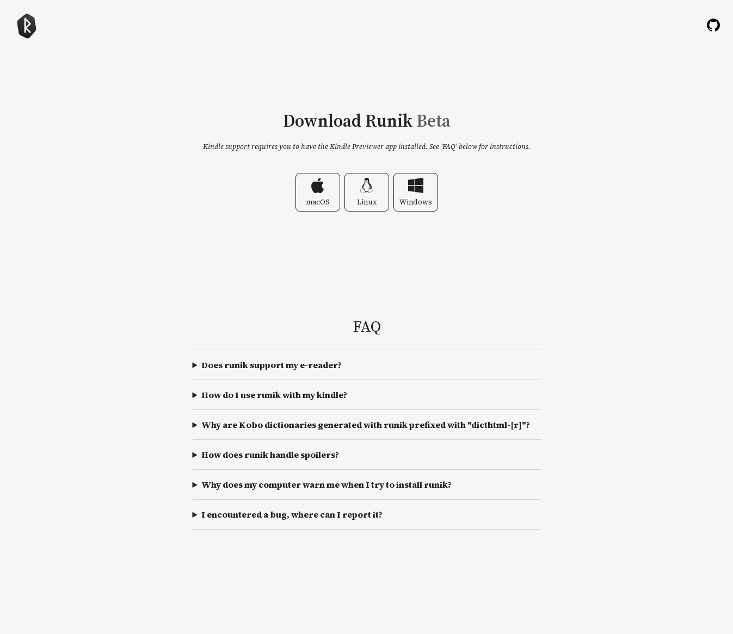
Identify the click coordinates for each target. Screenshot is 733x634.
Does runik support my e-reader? (271, 365)
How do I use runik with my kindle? (274, 395)
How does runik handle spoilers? (270, 455)
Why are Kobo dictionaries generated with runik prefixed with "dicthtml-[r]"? (365, 425)
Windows (415, 192)
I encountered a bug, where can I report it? (292, 514)
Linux (366, 192)
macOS (317, 192)
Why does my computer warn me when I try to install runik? (326, 484)
